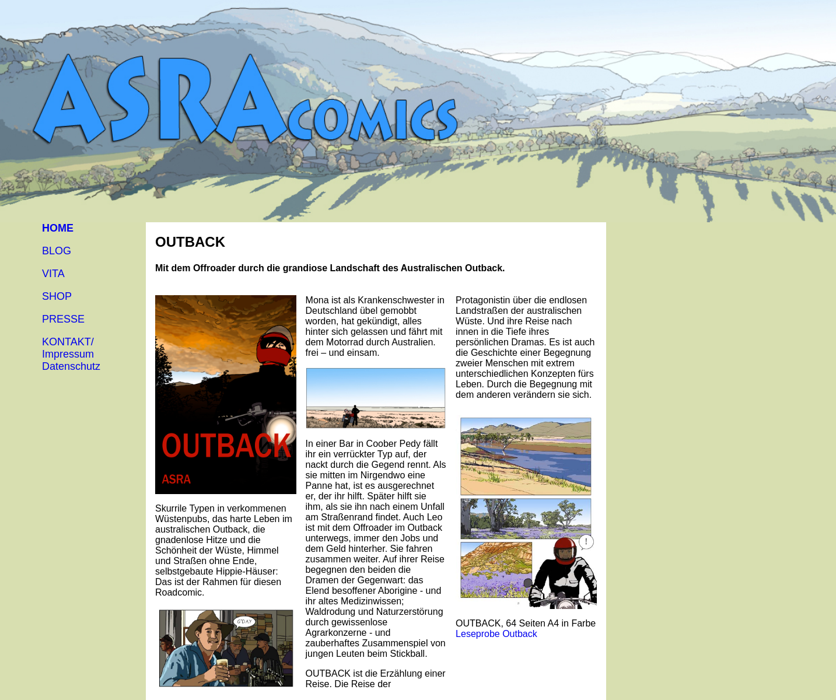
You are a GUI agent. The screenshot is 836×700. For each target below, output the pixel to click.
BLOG (56, 251)
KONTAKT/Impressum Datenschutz (71, 354)
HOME (58, 228)
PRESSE (63, 319)
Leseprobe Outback (496, 634)
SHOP (57, 296)
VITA (53, 273)
